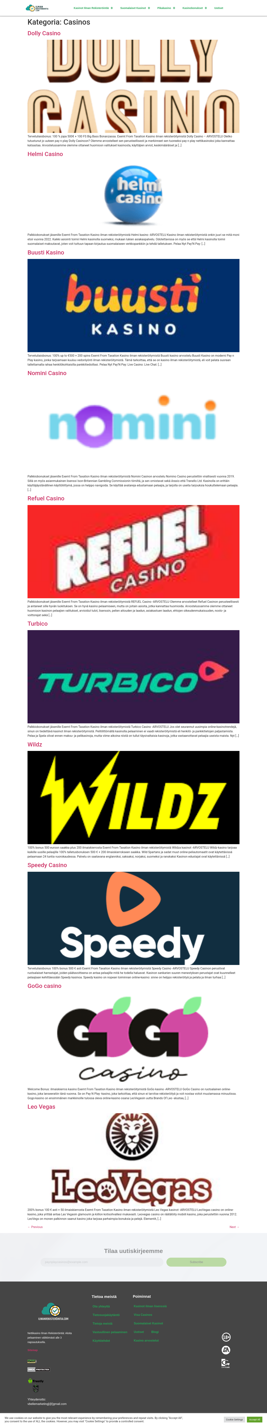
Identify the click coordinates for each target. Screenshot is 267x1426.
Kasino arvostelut (146, 1340)
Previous (35, 1227)
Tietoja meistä (102, 1323)
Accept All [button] (254, 1419)
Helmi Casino (45, 154)
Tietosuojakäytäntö (106, 1315)
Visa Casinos (143, 1315)
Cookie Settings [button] (234, 1419)
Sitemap (33, 1350)
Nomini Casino (47, 373)
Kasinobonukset (195, 8)
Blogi (155, 1332)
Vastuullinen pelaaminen (110, 1332)
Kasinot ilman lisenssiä (150, 1306)
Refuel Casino (46, 498)
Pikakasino (166, 8)
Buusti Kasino (46, 252)
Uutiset (218, 8)
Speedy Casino (47, 865)
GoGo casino (44, 986)
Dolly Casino (44, 33)
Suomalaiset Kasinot (135, 8)
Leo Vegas (41, 1106)
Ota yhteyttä (101, 1306)
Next (234, 1227)
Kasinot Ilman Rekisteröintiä (93, 8)
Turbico (38, 623)
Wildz (35, 744)
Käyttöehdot (101, 1340)
